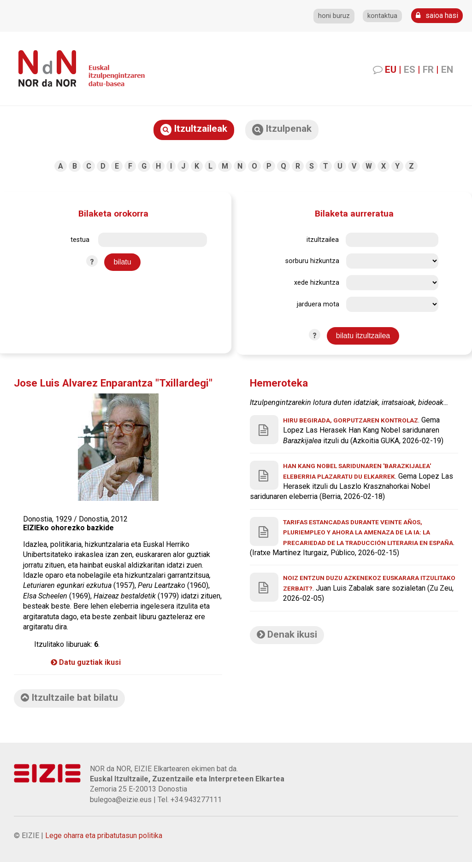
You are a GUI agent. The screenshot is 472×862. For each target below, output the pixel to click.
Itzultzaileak (193, 129)
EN (447, 69)
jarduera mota (318, 304)
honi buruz (334, 16)
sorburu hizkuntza (312, 261)
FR (428, 69)
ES (409, 69)
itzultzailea (323, 240)
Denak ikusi (287, 634)
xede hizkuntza (316, 283)
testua (80, 240)
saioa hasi (437, 15)
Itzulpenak (282, 129)
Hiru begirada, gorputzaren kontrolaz (350, 420)
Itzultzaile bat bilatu (69, 697)
